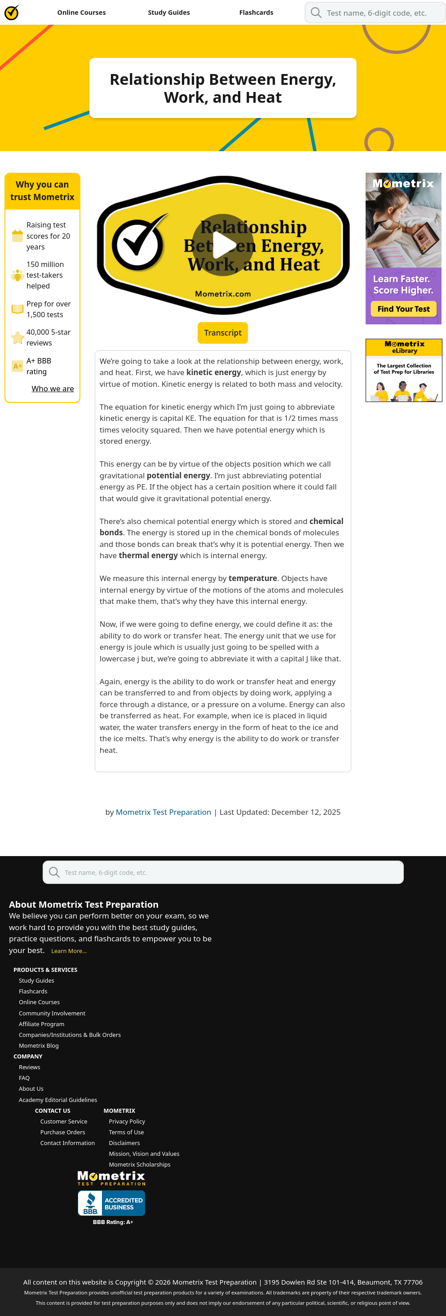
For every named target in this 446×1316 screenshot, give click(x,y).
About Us (31, 1088)
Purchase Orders (62, 1132)
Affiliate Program (41, 1024)
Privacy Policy (127, 1121)
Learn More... (69, 951)
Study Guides (169, 12)
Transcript (223, 333)
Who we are (53, 388)
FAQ (24, 1078)
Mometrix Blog (39, 1045)
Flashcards (256, 12)
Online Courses (81, 12)
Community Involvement (52, 1013)
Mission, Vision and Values (144, 1154)
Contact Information (67, 1143)
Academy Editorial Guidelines (58, 1100)
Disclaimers (124, 1143)
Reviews (29, 1067)
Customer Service (64, 1121)
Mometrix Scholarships (139, 1164)
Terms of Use (126, 1132)
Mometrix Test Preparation (164, 812)
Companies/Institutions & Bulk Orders (70, 1035)
